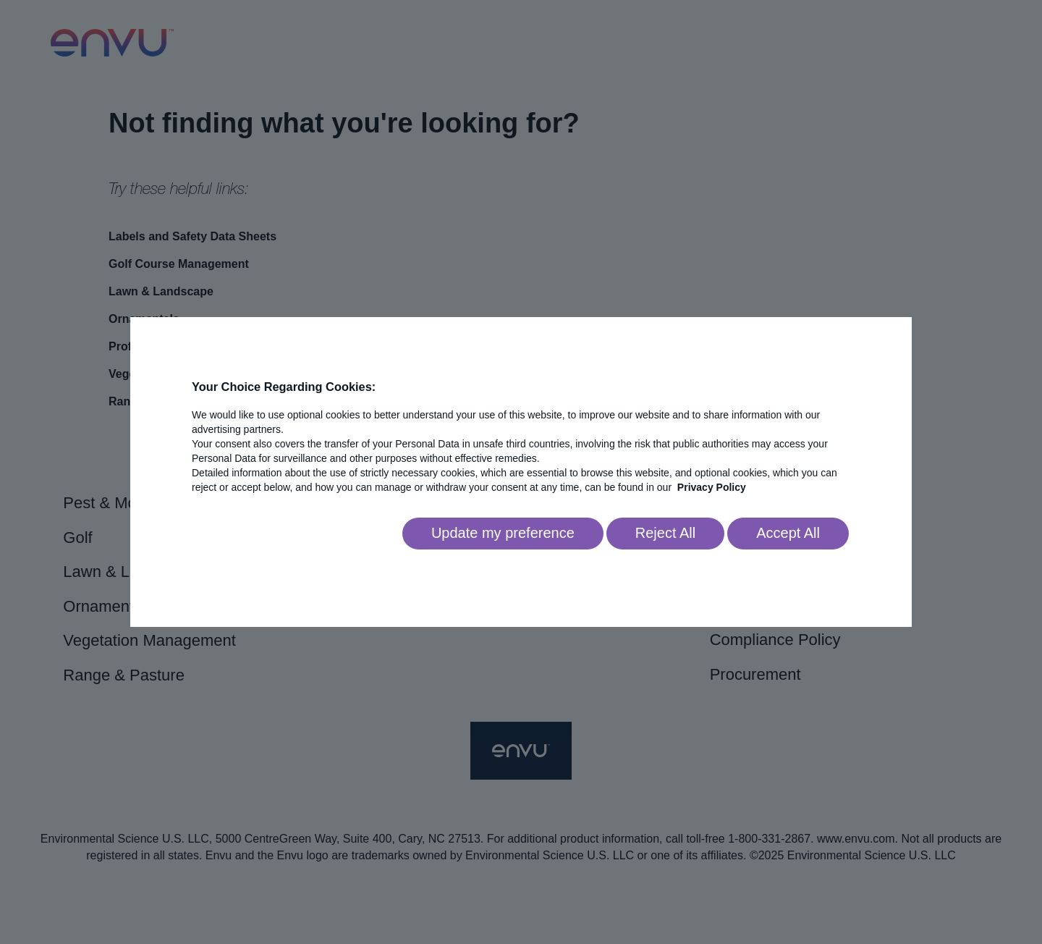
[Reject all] (665, 533)
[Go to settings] (502, 533)
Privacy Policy (711, 487)
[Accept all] (788, 533)
